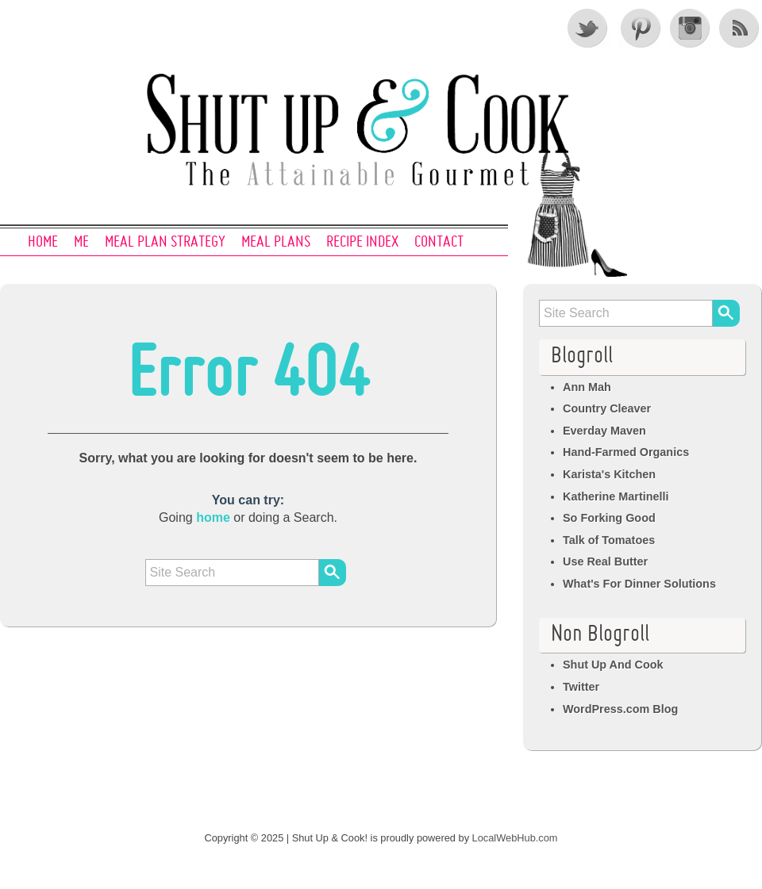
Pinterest (639, 28)
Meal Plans (275, 243)
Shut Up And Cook (613, 664)
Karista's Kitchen (609, 474)
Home (43, 243)
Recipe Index (362, 243)
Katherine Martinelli (616, 496)
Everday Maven (604, 430)
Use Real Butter (605, 561)
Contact (439, 243)
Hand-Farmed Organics (626, 452)
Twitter (588, 28)
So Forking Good (609, 518)
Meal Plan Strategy (165, 243)
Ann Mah (587, 387)
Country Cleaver (607, 408)
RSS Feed (740, 28)
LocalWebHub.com (515, 838)
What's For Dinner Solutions (639, 583)
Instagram (689, 28)
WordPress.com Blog (620, 709)
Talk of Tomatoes (609, 540)
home (213, 517)
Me (81, 243)
